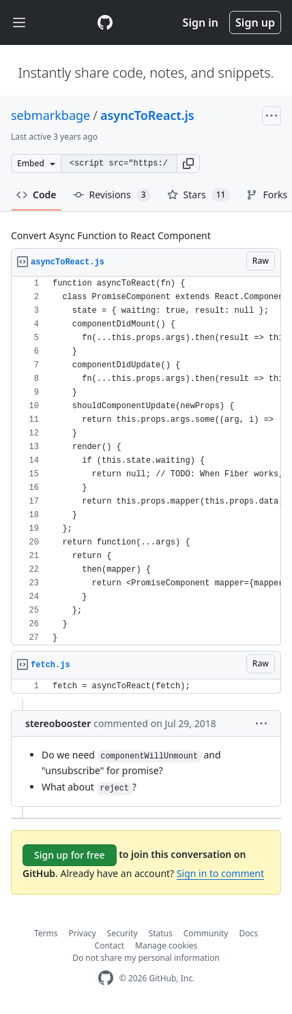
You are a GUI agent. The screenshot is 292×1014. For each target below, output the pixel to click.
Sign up (255, 22)
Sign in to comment (220, 873)
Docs (248, 933)
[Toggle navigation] (19, 22)
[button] (188, 163)
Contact (109, 945)
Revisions (112, 195)
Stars (199, 195)
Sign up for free (69, 854)
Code (36, 194)
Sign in (200, 22)
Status (161, 933)
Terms (46, 933)
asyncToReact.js (147, 115)
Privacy (82, 933)
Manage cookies (166, 945)
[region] (146, 461)
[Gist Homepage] (105, 22)
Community (206, 933)
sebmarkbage (50, 115)
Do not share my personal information (146, 958)
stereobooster (58, 723)
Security (122, 933)
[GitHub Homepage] (106, 978)
